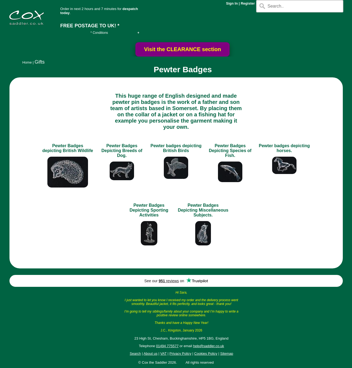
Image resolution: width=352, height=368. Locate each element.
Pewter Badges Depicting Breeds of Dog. (121, 150)
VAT (163, 353)
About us (150, 353)
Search (135, 353)
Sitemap (226, 353)
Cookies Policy (205, 353)
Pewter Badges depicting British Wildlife (67, 148)
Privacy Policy (180, 353)
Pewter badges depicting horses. (284, 148)
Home (27, 62)
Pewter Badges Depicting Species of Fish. (230, 150)
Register (248, 3)
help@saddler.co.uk (208, 346)
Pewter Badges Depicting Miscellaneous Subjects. (203, 210)
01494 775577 (167, 346)
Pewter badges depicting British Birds (176, 148)
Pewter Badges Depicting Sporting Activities (148, 210)
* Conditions (99, 33)
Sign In (232, 3)
